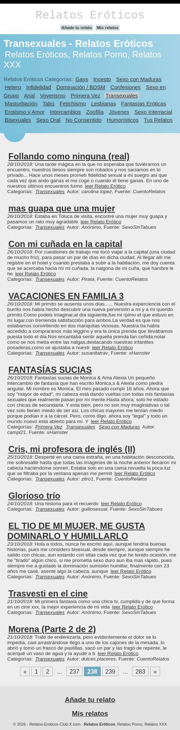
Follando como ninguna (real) (68, 156)
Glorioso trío (34, 495)
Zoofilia (95, 112)
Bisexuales (18, 120)
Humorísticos (123, 120)
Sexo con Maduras (138, 79)
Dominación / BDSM (80, 87)
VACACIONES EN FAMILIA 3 (66, 296)
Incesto (102, 79)
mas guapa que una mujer (61, 208)
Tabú (48, 103)
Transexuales (121, 95)
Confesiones (126, 87)
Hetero (13, 87)
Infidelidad (38, 87)
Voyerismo (52, 95)
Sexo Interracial (153, 112)
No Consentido (83, 120)
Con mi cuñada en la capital (65, 244)
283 (140, 671)
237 (74, 671)
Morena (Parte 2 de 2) (52, 629)
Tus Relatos (158, 120)
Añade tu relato (76, 27)
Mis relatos (108, 27)
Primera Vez (85, 95)
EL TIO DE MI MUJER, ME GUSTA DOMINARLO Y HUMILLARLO (76, 531)
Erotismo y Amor (25, 112)
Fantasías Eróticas (143, 103)
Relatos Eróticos (89, 15)
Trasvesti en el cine (48, 593)
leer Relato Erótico (105, 186)
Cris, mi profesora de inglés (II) (71, 449)
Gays (81, 79)
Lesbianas (103, 103)
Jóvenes (119, 112)
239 (110, 671)
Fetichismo (73, 103)
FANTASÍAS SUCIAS (50, 370)
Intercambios (65, 112)
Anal (29, 95)
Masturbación (21, 103)
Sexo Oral (48, 120)
